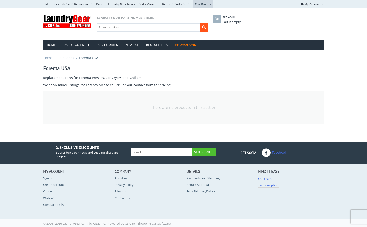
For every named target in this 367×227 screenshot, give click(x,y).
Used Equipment (77, 44)
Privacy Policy (124, 185)
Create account (53, 185)
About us (121, 178)
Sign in (47, 178)
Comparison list (54, 204)
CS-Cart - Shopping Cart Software (148, 223)
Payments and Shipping (203, 178)
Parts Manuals (148, 4)
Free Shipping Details (201, 191)
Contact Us (122, 198)
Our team (265, 179)
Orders (48, 191)
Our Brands (203, 4)
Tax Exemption (268, 185)
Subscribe (203, 152)
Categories (108, 44)
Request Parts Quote (176, 4)
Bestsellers (157, 44)
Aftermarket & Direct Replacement (68, 4)
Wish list (49, 198)
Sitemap (120, 191)
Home (51, 44)
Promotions (185, 44)
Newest (132, 44)
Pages (100, 4)
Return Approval (198, 185)
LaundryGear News (121, 4)
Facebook (274, 152)
